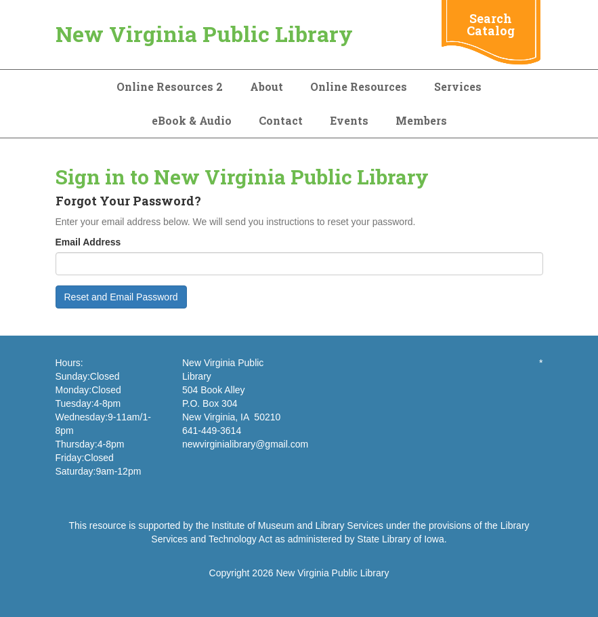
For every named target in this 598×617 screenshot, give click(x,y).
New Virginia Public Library (204, 33)
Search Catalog (491, 24)
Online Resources (358, 86)
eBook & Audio (192, 120)
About (266, 86)
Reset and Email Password (121, 297)
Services (458, 86)
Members (421, 120)
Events (349, 120)
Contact (281, 120)
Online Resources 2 (169, 86)
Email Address (88, 242)
